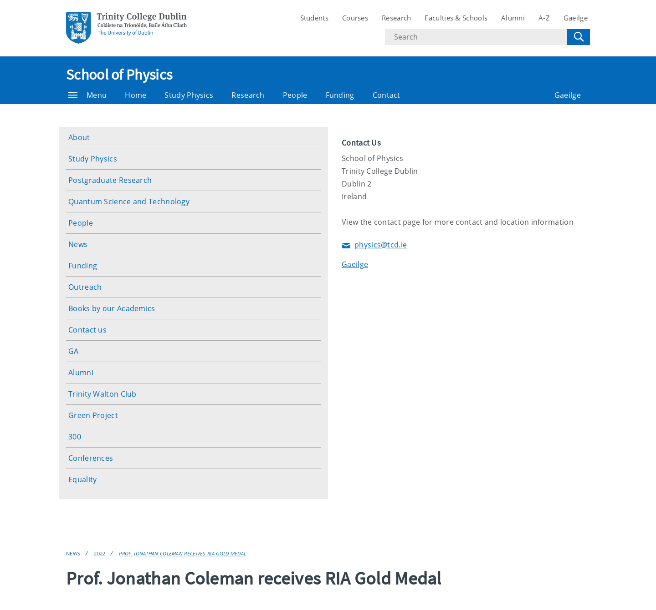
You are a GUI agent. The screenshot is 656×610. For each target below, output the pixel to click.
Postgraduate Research (110, 180)
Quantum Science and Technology (129, 202)
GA (73, 351)
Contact (386, 95)
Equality (82, 479)
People (295, 95)
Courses (355, 17)
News (77, 244)
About (79, 137)
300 (74, 437)
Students (314, 17)
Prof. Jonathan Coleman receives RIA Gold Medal (182, 553)
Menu (87, 95)
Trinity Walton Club (102, 394)
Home (135, 95)
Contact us (87, 330)
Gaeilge (576, 17)
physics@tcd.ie (374, 245)
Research (396, 17)
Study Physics (188, 95)
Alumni (513, 17)
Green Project (93, 415)
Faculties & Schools (456, 17)
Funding (340, 95)
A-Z (544, 17)
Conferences (90, 458)
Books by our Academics (111, 308)
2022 (99, 553)
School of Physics (119, 75)
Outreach (85, 287)
